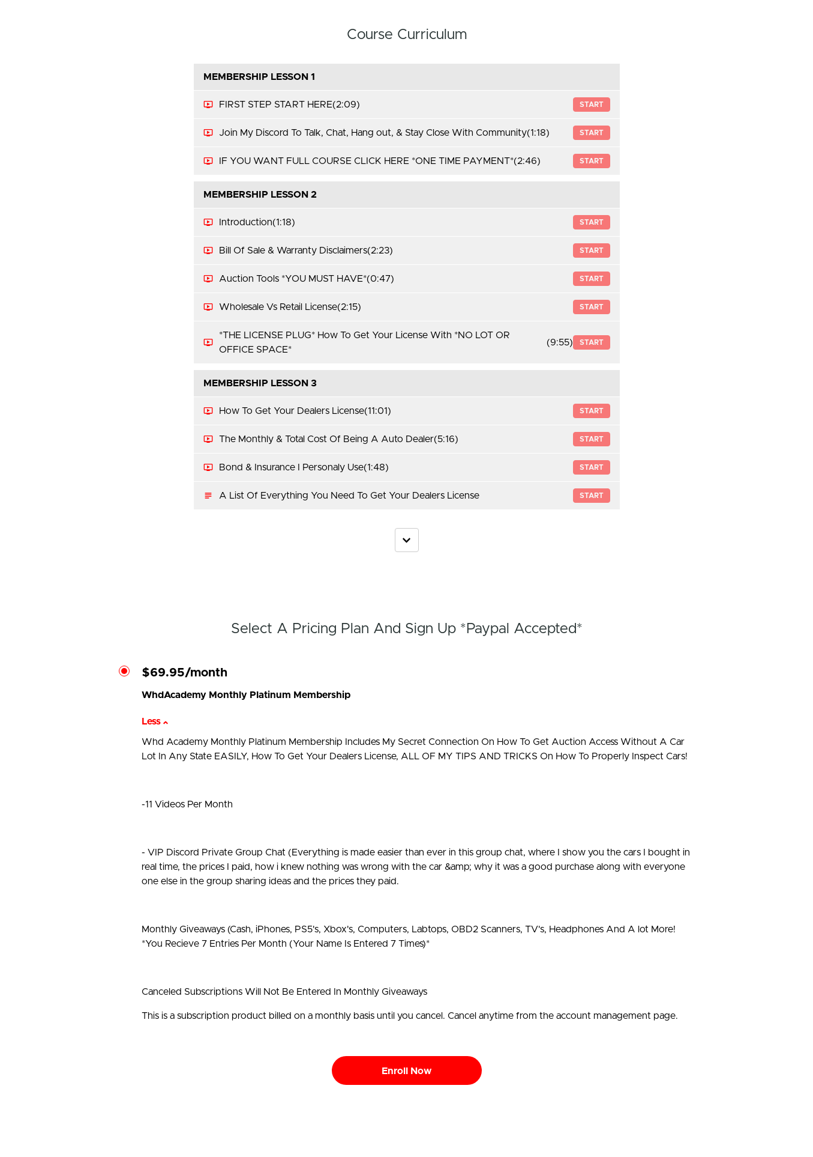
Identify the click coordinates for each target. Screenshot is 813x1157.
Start (592, 104)
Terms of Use (667, 1127)
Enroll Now (406, 1071)
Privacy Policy (668, 1139)
